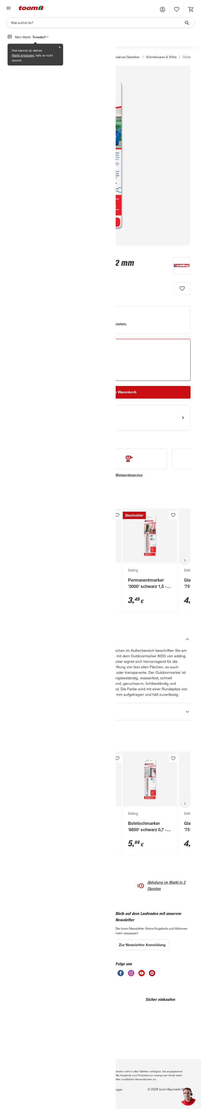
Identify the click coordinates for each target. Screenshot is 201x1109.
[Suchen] (97, 22)
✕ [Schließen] (59, 47)
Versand (75, 948)
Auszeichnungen (52, 948)
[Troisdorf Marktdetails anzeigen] (63, 356)
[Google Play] (63, 1045)
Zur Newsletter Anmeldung (142, 944)
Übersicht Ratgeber (23, 955)
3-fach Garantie (21, 927)
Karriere (46, 928)
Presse (45, 935)
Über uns (47, 921)
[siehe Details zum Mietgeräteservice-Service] (129, 462)
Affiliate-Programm (54, 955)
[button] (162, 9)
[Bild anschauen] (100, 155)
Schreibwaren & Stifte (161, 57)
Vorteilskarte (78, 962)
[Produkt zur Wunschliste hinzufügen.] (182, 289)
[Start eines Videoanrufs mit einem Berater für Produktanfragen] (100, 418)
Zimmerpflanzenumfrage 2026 (25, 977)
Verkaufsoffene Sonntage (87, 976)
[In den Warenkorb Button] (121, 392)
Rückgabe (77, 955)
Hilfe (73, 928)
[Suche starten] (186, 22)
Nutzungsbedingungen (106, 1089)
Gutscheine (78, 969)
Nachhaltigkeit (51, 942)
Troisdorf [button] (40, 37)
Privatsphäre (43, 1089)
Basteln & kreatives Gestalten (119, 57)
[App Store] (26, 1045)
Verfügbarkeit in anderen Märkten (54, 371)
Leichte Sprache (81, 921)
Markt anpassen (23, 55)
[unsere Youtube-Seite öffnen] (141, 975)
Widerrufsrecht (20, 1096)
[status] (176, 9)
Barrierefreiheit (46, 1096)
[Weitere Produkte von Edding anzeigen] (179, 266)
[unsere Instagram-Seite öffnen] (131, 975)
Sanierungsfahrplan (24, 968)
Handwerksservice (23, 934)
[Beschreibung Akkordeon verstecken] (100, 639)
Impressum (65, 1089)
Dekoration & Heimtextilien (74, 57)
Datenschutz (19, 1089)
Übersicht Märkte (22, 961)
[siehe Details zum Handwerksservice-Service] (48, 462)
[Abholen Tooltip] (91, 363)
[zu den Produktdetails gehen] (20, 273)
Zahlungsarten (80, 935)
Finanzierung (19, 948)
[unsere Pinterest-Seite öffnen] (152, 975)
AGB (81, 1089)
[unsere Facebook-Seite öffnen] (121, 975)
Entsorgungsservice (24, 941)
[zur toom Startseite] (31, 8)
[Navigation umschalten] (7, 8)
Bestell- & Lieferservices (87, 942)
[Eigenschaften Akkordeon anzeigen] (100, 711)
